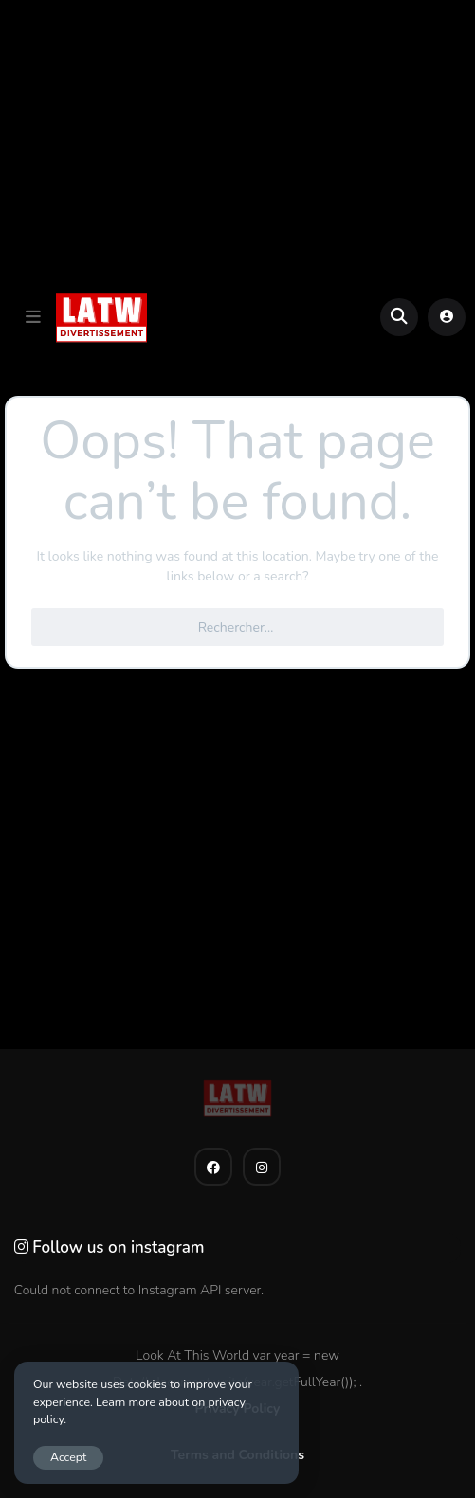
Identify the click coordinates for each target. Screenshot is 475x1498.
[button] (33, 317)
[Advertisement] (237, 143)
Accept (68, 1457)
